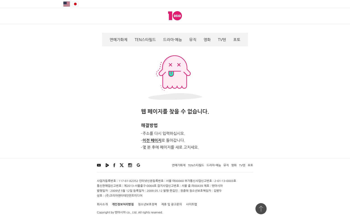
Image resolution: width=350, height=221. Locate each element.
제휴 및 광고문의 (171, 204)
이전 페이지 (152, 140)
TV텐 (222, 40)
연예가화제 (118, 40)
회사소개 (102, 204)
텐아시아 (120, 212)
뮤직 (192, 40)
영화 (207, 40)
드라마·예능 (172, 40)
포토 (236, 40)
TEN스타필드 (145, 40)
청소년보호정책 (147, 204)
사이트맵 (191, 204)
